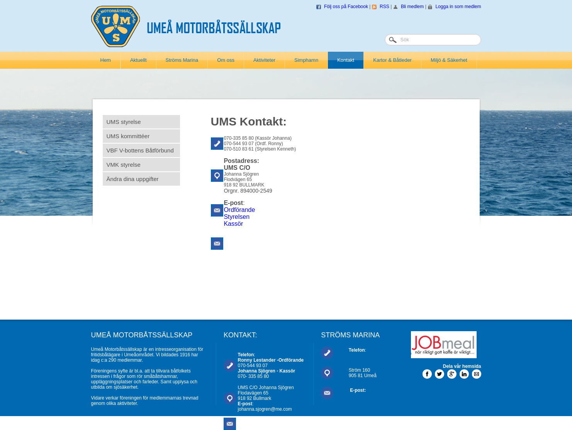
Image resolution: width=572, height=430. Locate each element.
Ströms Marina (182, 60)
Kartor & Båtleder (392, 60)
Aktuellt (138, 60)
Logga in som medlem (458, 6)
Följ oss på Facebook (346, 6)
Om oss (225, 60)
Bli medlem (412, 6)
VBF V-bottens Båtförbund (140, 150)
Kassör (233, 223)
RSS (384, 6)
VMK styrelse (124, 164)
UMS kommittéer (128, 136)
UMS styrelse (124, 122)
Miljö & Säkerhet (449, 60)
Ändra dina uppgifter (133, 179)
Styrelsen (237, 216)
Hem (105, 60)
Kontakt (345, 60)
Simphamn (306, 60)
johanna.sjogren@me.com (265, 409)
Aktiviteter (264, 60)
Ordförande (239, 210)
